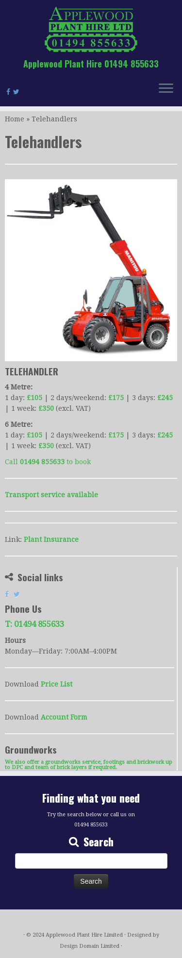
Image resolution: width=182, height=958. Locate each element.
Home (14, 119)
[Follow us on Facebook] (9, 92)
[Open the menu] (166, 89)
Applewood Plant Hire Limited (84, 935)
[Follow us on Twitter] (17, 92)
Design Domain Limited (89, 946)
